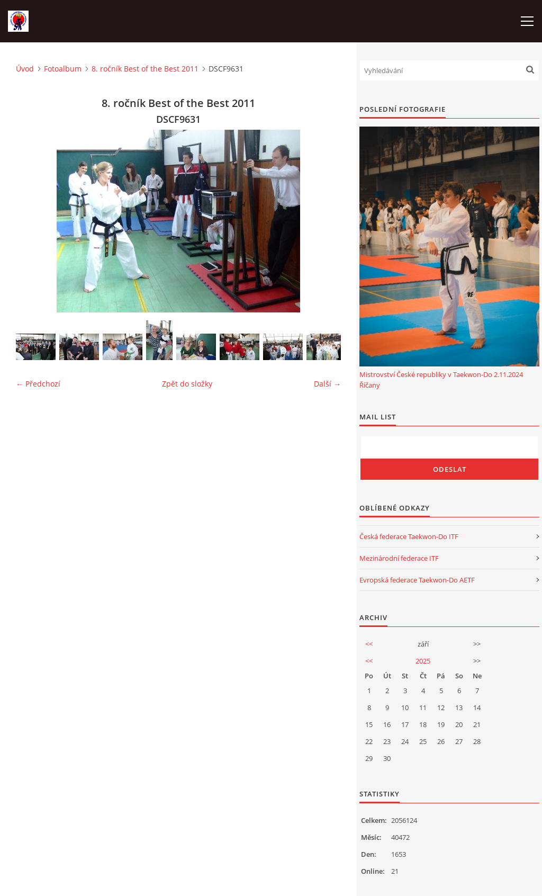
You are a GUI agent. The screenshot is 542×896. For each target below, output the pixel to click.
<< (369, 644)
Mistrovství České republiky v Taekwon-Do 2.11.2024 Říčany (441, 380)
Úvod (25, 69)
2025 (422, 661)
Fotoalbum (63, 69)
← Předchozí (38, 384)
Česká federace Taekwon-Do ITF (408, 536)
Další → (327, 384)
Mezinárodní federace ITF (399, 558)
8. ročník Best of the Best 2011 (145, 69)
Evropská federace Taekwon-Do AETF (417, 580)
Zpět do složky (187, 384)
